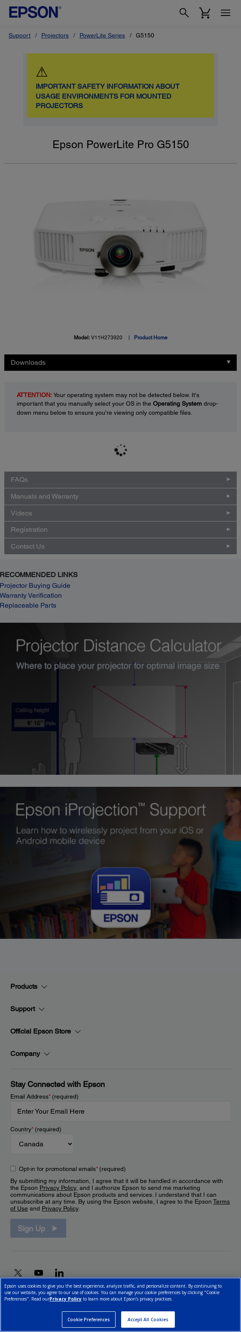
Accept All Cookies (148, 1319)
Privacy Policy (65, 1299)
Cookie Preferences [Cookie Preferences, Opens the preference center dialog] (88, 1319)
